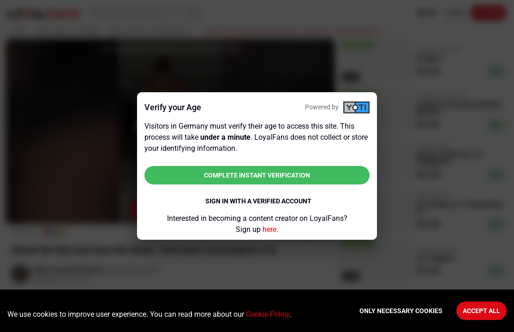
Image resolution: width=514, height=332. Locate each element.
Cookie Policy (267, 314)
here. (270, 229)
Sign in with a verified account (258, 201)
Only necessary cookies (400, 310)
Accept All (481, 310)
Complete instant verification (257, 175)
